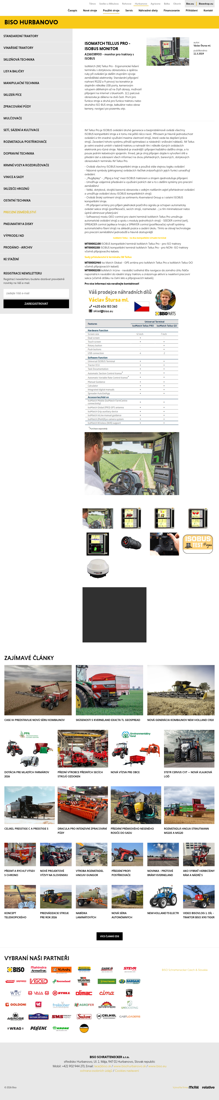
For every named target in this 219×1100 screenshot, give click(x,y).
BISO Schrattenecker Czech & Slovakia (185, 969)
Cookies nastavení (127, 1070)
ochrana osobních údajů (96, 1070)
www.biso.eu (157, 1066)
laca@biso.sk (102, 1066)
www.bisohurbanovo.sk (130, 1066)
